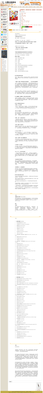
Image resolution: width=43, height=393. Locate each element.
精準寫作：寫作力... (4, 60)
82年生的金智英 (4, 64)
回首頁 (42, 0)
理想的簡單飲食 (4, 68)
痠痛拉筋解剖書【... (4, 65)
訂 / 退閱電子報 (31, 0)
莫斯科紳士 (3, 59)
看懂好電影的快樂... (4, 69)
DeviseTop (33, 392)
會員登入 (25, 0)
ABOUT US (39, 0)
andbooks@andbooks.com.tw (26, 392)
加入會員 (28, 0)
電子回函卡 (35, 0)
